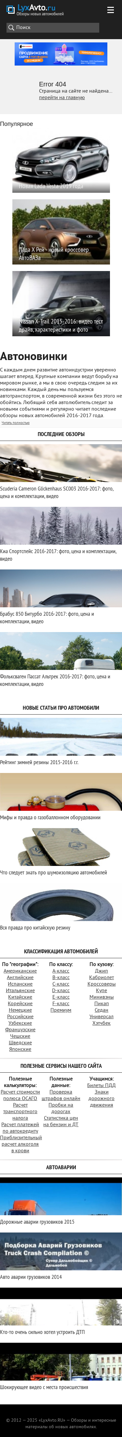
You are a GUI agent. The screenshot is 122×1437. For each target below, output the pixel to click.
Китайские (20, 997)
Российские (20, 1017)
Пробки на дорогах (60, 1108)
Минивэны (101, 997)
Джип (101, 971)
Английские (20, 978)
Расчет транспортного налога (20, 1112)
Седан (101, 1010)
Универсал (101, 1017)
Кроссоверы (102, 984)
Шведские (20, 1043)
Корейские (20, 1004)
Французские (20, 1030)
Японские (20, 1049)
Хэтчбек (101, 1023)
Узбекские (20, 1023)
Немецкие (20, 1010)
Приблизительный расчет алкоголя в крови (21, 1144)
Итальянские (20, 991)
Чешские (20, 1036)
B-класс (61, 978)
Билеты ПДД (101, 1085)
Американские (20, 971)
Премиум (60, 1010)
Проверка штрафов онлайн (61, 1095)
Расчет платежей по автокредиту (20, 1128)
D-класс (61, 991)
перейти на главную (62, 98)
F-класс (60, 1004)
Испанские (20, 984)
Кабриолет (101, 978)
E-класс (61, 997)
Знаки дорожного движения (101, 1099)
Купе (101, 991)
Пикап (101, 1004)
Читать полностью (16, 423)
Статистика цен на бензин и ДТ (60, 1121)
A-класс (60, 971)
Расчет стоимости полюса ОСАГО (20, 1095)
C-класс (60, 984)
